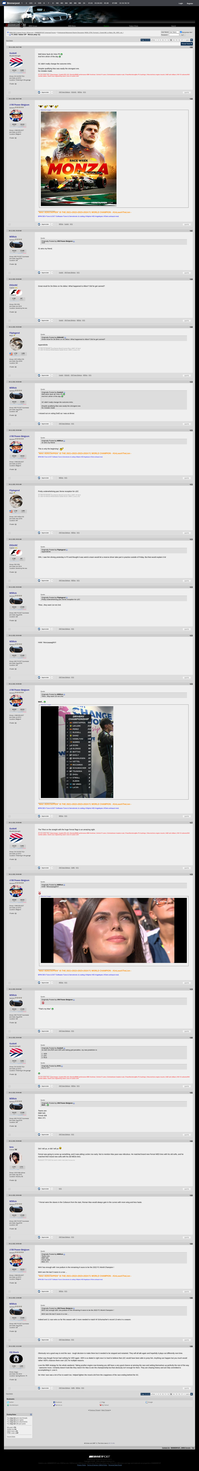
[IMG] (9, 1431)
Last (188, 40)
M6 (75, 3)
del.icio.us (59, 1405)
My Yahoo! (105, 1405)
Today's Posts (133, 26)
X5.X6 (106, 3)
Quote (187, 92)
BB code (9, 1427)
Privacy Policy (81, 1465)
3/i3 (30, 3)
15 (176, 40)
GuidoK (13, 53)
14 (174, 40)
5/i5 (39, 3)
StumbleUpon (13, 1405)
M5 (71, 3)
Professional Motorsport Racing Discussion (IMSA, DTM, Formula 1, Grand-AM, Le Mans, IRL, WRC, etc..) (90, 32)
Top (193, 1448)
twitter (11, 1402)
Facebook (59, 1402)
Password (164, 35)
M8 (79, 3)
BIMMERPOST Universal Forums (45, 32)
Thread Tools (185, 43)
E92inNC (73, 92)
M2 (57, 3)
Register (190, 3)
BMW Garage (33, 26)
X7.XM (114, 3)
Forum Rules (11, 1436)
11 (165, 40)
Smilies (9, 1429)
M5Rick (80, 92)
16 (179, 40)
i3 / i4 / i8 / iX (124, 3)
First (153, 40)
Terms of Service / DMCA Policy (97, 1465)
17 (182, 40)
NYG (84, 92)
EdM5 (72, 867)
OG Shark (14, 1352)
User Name (165, 32)
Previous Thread (94, 1410)
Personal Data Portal (115, 1465)
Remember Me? (186, 32)
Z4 (84, 3)
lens (11, 1147)
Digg (103, 1402)
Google (150, 1402)
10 (163, 40)
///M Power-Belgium (64, 92)
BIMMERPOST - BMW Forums (180, 1448)
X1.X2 (90, 3)
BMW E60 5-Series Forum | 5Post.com (21, 32)
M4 (66, 3)
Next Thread (106, 1410)
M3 (62, 3)
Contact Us (166, 1448)
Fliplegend (14, 332)
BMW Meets (72, 26)
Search (173, 26)
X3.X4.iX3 (98, 3)
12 (168, 40)
